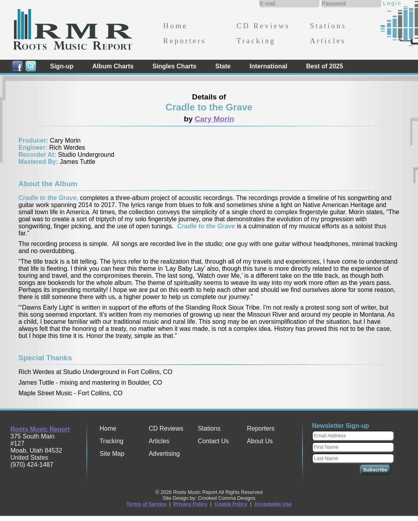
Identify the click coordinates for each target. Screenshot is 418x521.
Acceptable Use (273, 504)
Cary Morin (214, 119)
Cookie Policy (231, 504)
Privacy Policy (190, 504)
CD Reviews (263, 26)
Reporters (184, 41)
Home (175, 26)
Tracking (255, 41)
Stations (328, 26)
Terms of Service (146, 504)
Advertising (164, 453)
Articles (328, 41)
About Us (260, 441)
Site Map (111, 453)
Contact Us (213, 441)
